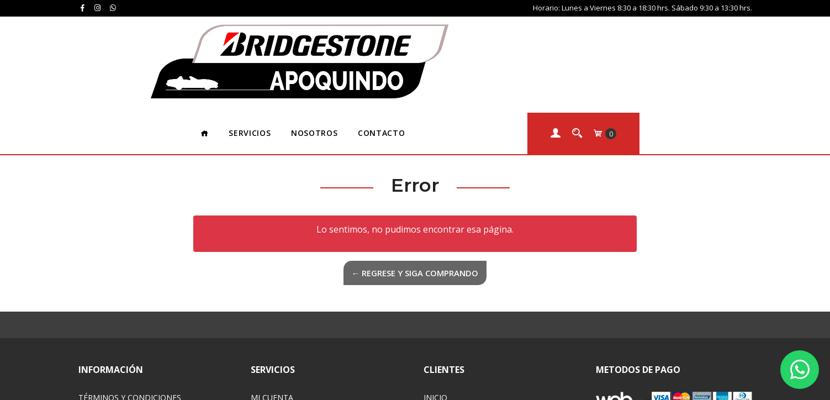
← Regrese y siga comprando (415, 176)
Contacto (493, 35)
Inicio (435, 301)
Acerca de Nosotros (467, 329)
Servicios (362, 35)
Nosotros (426, 35)
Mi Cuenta (272, 301)
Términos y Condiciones (129, 301)
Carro (264, 315)
